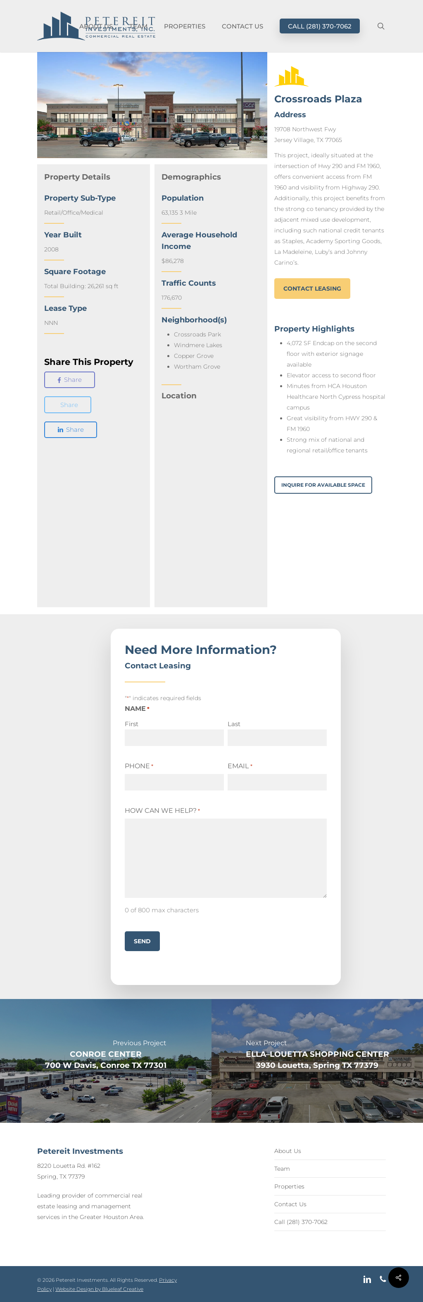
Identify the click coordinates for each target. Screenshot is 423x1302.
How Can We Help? (162, 810)
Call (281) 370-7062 (301, 1222)
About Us (287, 1151)
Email (240, 766)
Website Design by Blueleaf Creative (99, 1289)
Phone (139, 766)
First (131, 724)
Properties (289, 1186)
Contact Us (290, 1204)
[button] (312, 288)
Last (234, 724)
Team (282, 1168)
